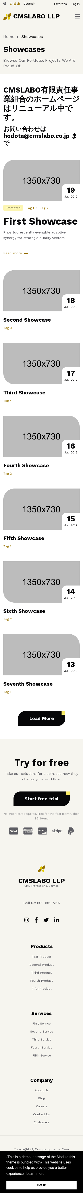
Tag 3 (7, 328)
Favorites (60, 4)
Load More (41, 718)
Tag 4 (7, 400)
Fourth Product (41, 980)
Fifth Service (41, 1055)
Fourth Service (41, 1047)
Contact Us (41, 1114)
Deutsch (29, 3)
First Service (41, 1023)
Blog (41, 1098)
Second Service (41, 1031)
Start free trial (42, 798)
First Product (41, 956)
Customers (42, 1122)
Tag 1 (30, 208)
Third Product (41, 972)
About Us (41, 1090)
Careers (41, 1106)
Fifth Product (42, 988)
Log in (75, 4)
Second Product (41, 964)
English (15, 3)
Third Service (41, 1039)
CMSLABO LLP (36, 16)
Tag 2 (44, 208)
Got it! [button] (41, 1185)
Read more (12, 253)
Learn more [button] (35, 1173)
